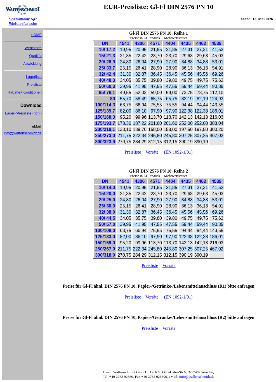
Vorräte (152, 152)
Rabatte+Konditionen (25, 92)
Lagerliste (34, 77)
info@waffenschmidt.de (23, 133)
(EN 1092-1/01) (178, 152)
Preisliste (34, 84)
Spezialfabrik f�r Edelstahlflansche (23, 21)
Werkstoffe (33, 48)
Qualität (35, 56)
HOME (36, 35)
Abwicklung (32, 63)
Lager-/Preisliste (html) (23, 113)
